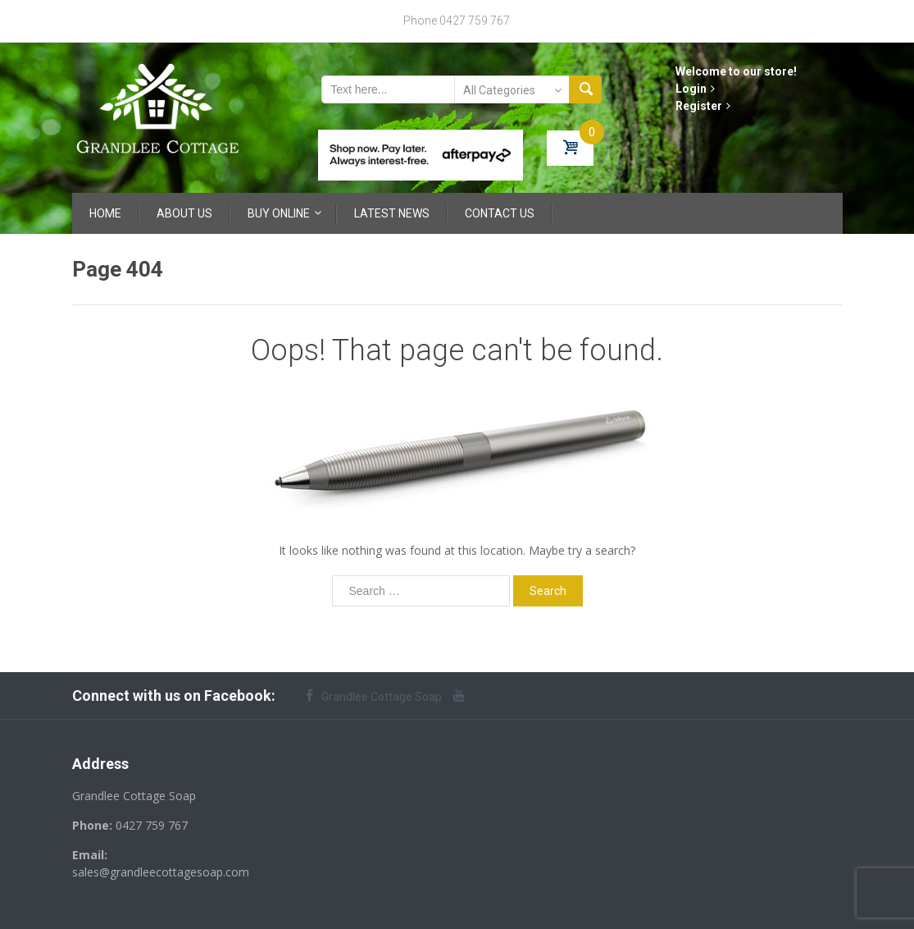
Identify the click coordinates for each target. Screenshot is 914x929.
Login (695, 88)
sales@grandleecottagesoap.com (160, 872)
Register (702, 105)
